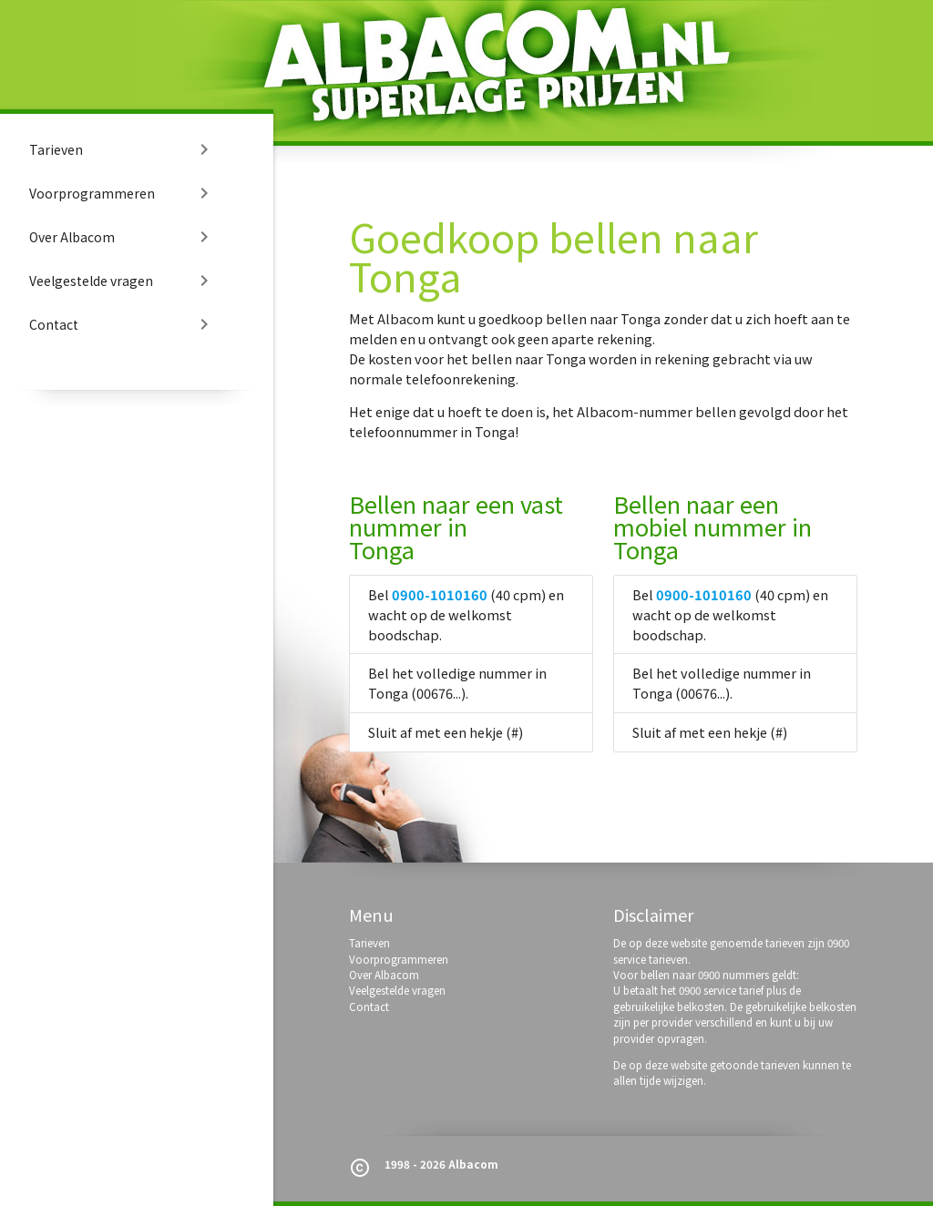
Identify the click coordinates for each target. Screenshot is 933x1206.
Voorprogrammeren (122, 193)
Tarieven (122, 149)
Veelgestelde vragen (122, 280)
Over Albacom (122, 237)
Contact (122, 324)
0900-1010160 (439, 594)
